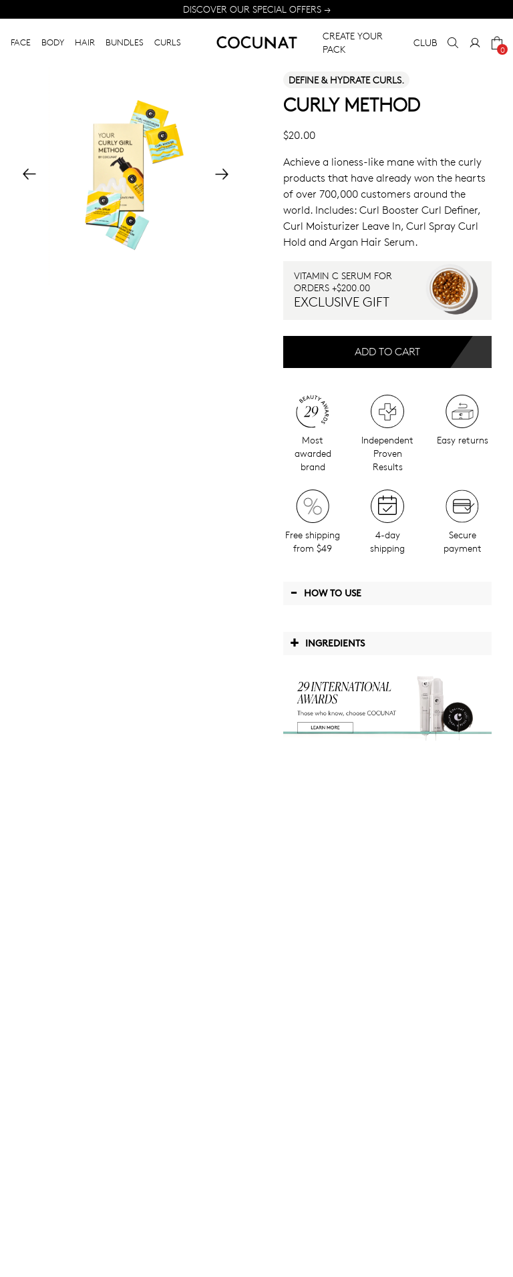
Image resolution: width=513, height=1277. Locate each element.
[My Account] (475, 43)
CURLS (167, 42)
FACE (21, 42)
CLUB (425, 42)
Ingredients (327, 642)
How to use (325, 592)
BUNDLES (125, 42)
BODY (52, 42)
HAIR (85, 42)
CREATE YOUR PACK (353, 42)
